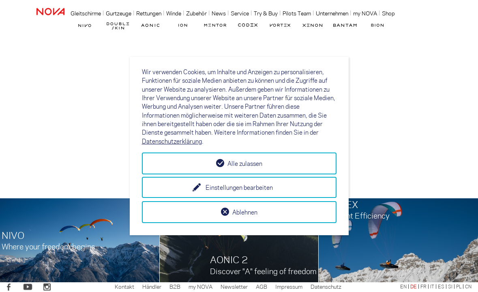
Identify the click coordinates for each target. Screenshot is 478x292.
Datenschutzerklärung (172, 141)
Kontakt (124, 286)
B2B (174, 286)
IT (432, 286)
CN (468, 286)
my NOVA (200, 286)
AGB (261, 286)
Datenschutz (326, 286)
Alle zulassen (244, 163)
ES (441, 286)
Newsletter (234, 286)
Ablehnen (244, 212)
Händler (151, 286)
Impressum (288, 286)
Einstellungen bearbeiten (239, 187)
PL (458, 286)
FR (423, 286)
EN (403, 286)
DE (413, 286)
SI (450, 286)
